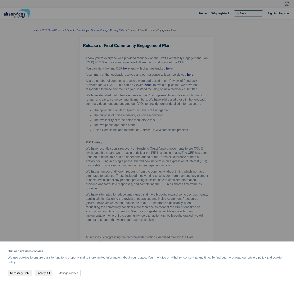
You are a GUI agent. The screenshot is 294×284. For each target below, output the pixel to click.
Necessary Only (19, 273)
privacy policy (257, 257)
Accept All (44, 273)
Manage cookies (68, 273)
